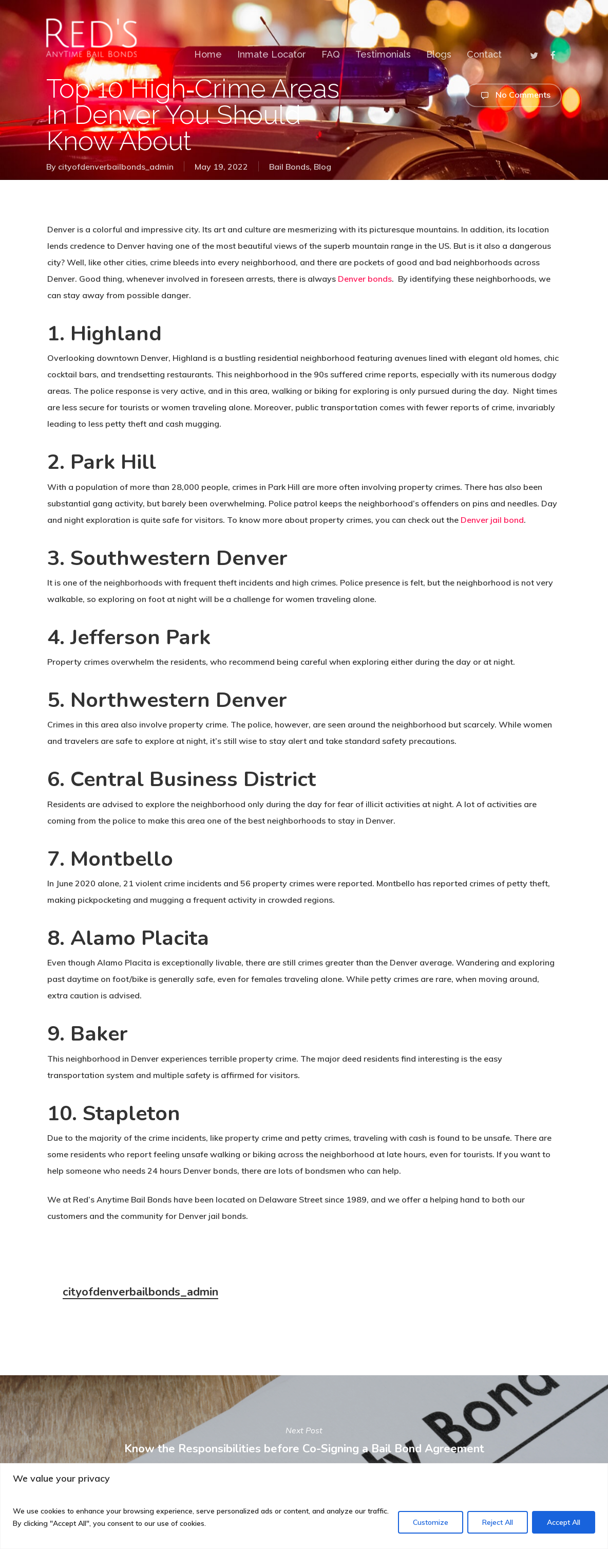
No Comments (513, 95)
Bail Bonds (289, 166)
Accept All (563, 1522)
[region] (304, 1506)
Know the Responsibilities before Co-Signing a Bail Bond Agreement (304, 1439)
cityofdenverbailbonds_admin (116, 166)
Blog (322, 166)
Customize (430, 1522)
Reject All (497, 1522)
